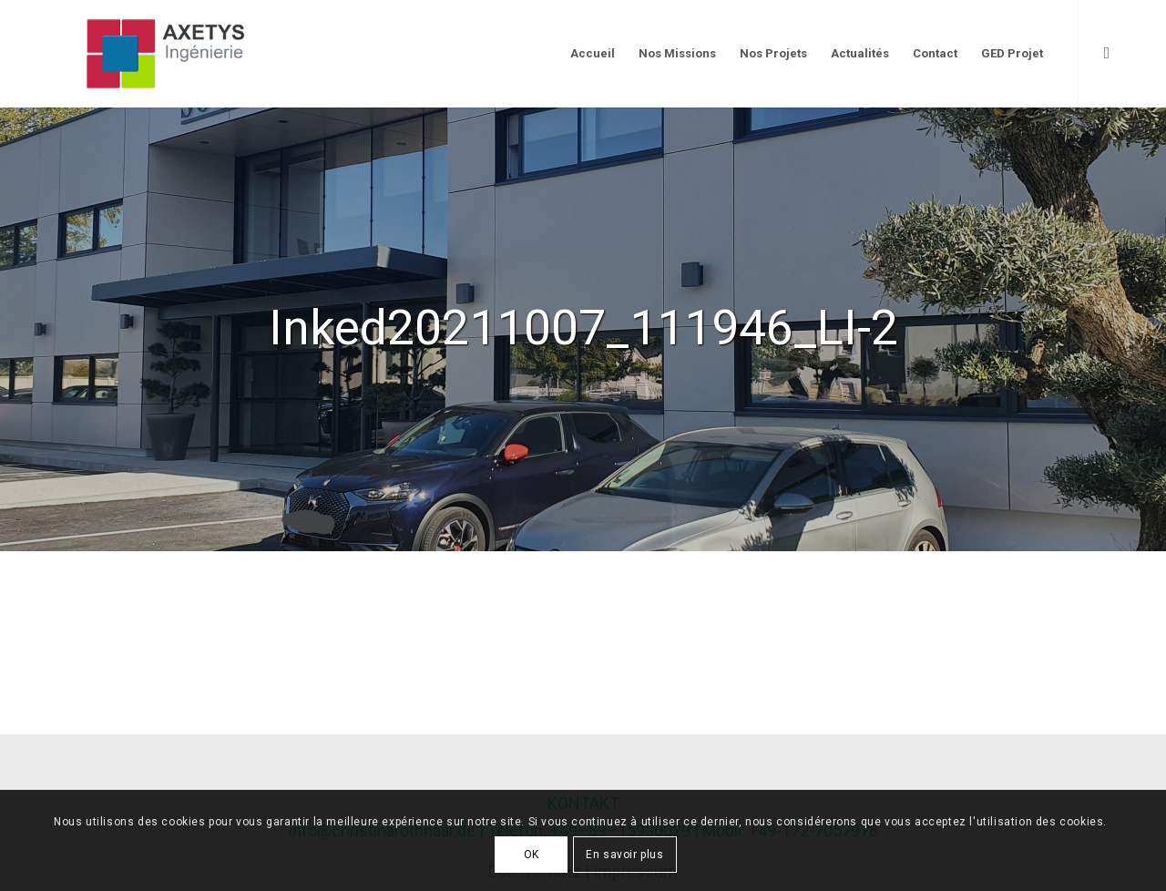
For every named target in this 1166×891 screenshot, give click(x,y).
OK (531, 854)
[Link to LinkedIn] (1106, 53)
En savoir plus (624, 854)
